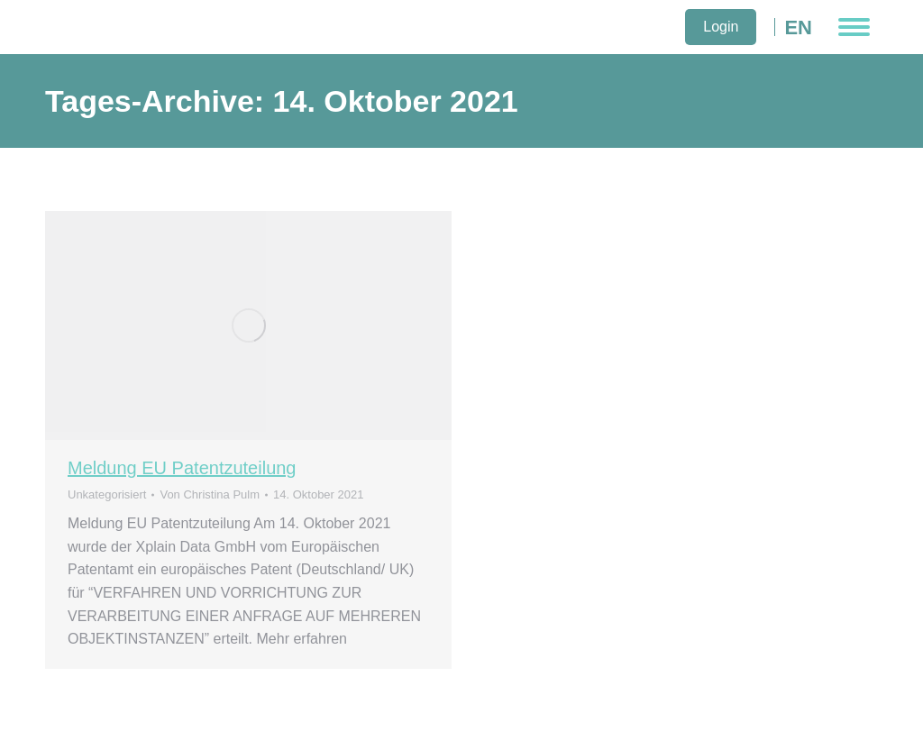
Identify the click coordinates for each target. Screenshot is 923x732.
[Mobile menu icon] (854, 27)
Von (210, 494)
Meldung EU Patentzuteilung (182, 468)
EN (798, 27)
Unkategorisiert (107, 494)
